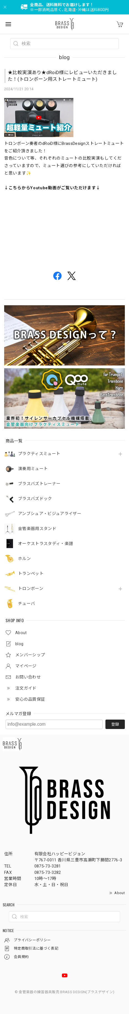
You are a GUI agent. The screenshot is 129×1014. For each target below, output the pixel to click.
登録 (115, 724)
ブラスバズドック (35, 498)
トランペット (31, 573)
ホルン (24, 558)
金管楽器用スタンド (37, 528)
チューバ (26, 603)
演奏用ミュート (33, 468)
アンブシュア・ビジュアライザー (49, 513)
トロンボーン (30, 588)
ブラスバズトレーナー (39, 483)
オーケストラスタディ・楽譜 (45, 543)
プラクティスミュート (39, 453)
